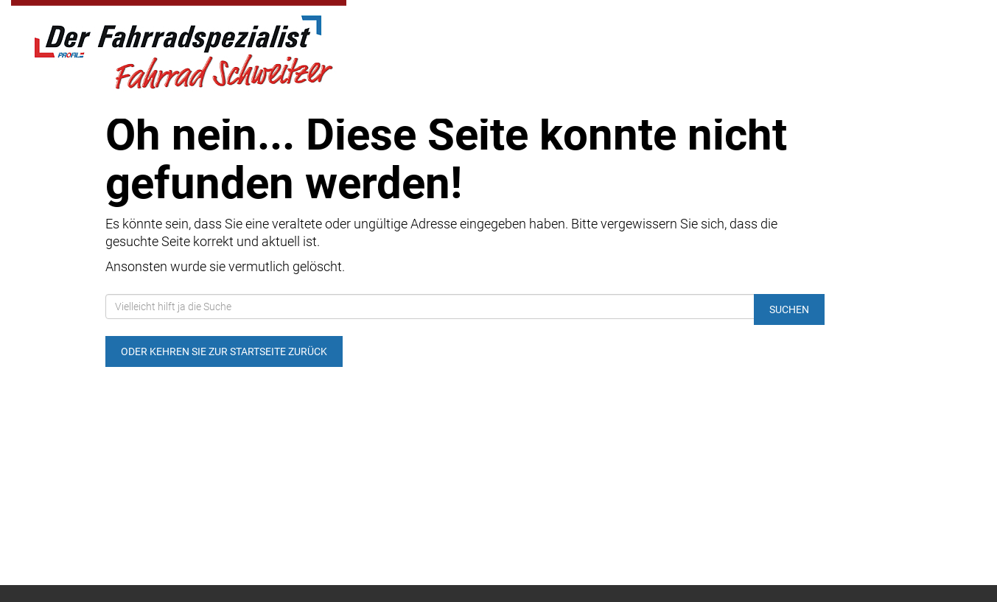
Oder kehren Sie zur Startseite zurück (224, 351)
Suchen (789, 309)
